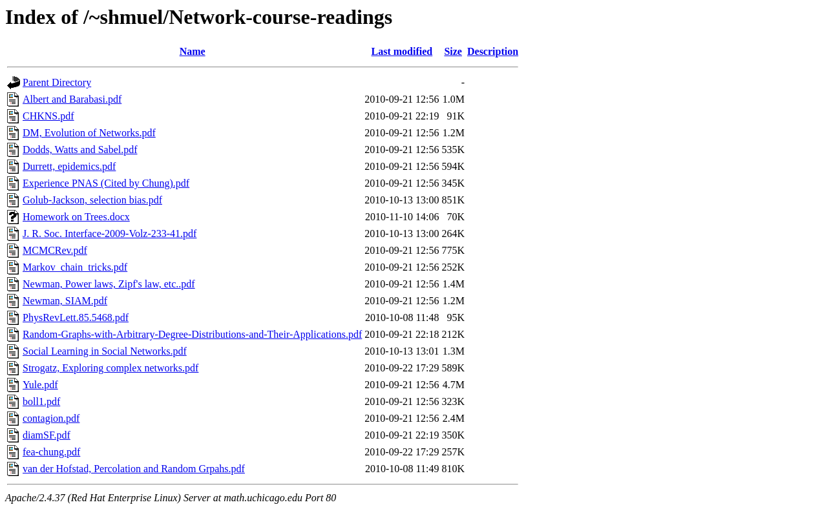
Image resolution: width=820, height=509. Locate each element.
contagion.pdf (51, 418)
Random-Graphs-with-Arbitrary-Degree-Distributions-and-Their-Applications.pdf (192, 334)
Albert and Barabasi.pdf (72, 99)
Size (453, 51)
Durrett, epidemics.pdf (69, 166)
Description (492, 51)
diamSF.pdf (46, 435)
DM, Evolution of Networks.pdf (89, 132)
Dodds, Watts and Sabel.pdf (80, 149)
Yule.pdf (40, 384)
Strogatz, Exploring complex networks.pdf (110, 367)
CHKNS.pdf (48, 115)
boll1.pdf (41, 401)
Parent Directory (57, 82)
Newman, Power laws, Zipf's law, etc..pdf (109, 283)
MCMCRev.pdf (55, 250)
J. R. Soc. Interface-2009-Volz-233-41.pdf (109, 233)
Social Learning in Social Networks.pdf (105, 351)
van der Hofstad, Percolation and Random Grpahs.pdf (134, 468)
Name (192, 51)
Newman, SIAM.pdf (65, 300)
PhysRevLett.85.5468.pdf (76, 317)
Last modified (402, 51)
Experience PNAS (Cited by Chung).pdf (106, 183)
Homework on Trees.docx (76, 216)
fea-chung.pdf (51, 451)
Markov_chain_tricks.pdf (75, 267)
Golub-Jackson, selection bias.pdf (92, 199)
